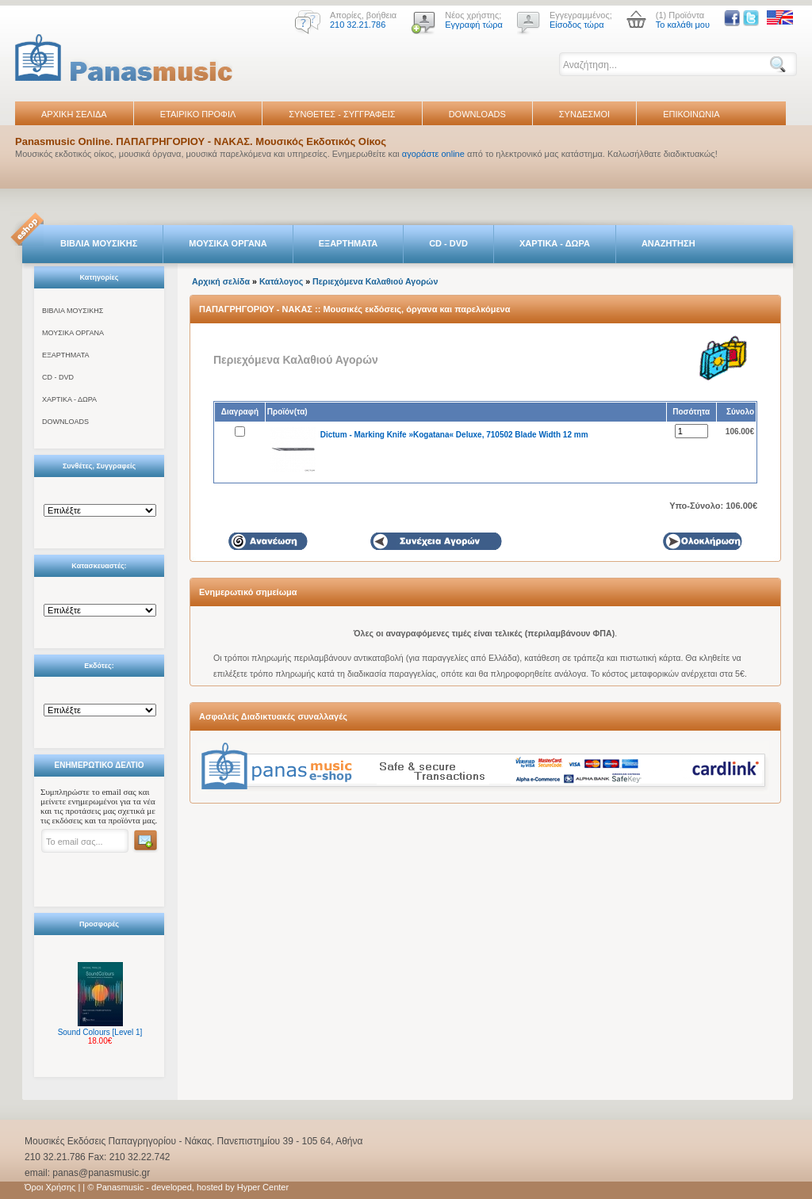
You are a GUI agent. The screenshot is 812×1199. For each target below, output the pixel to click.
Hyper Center (263, 1187)
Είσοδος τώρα (577, 24)
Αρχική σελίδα (221, 281)
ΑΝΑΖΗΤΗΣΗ (668, 243)
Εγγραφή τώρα (474, 24)
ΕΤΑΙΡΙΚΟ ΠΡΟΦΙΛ (198, 114)
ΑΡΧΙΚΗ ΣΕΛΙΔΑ (74, 114)
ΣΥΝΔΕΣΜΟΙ (584, 114)
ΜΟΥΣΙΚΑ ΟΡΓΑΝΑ (228, 243)
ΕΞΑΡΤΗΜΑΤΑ (348, 243)
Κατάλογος (281, 281)
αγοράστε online (433, 153)
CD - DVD (448, 243)
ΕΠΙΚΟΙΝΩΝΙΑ (691, 114)
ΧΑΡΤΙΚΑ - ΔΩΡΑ (554, 243)
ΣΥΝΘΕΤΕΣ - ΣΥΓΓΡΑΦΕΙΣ (342, 114)
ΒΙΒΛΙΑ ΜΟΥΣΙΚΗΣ (98, 243)
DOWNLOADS (477, 114)
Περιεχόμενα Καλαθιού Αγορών (375, 281)
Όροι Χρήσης (50, 1187)
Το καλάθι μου (683, 24)
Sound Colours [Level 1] (100, 1032)
